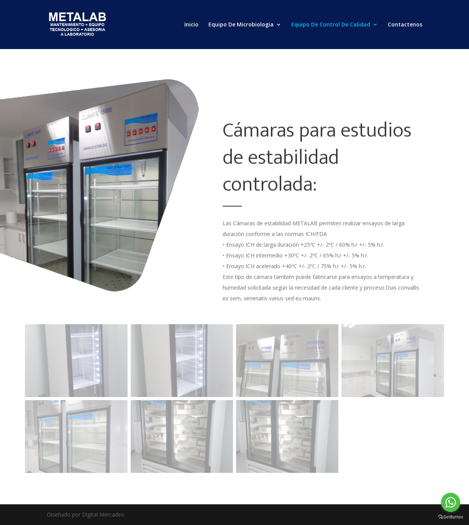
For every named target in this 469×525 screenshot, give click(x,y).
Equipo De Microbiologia (241, 25)
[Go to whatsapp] (450, 502)
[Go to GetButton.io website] (450, 517)
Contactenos (405, 25)
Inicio (191, 25)
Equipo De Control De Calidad (330, 25)
